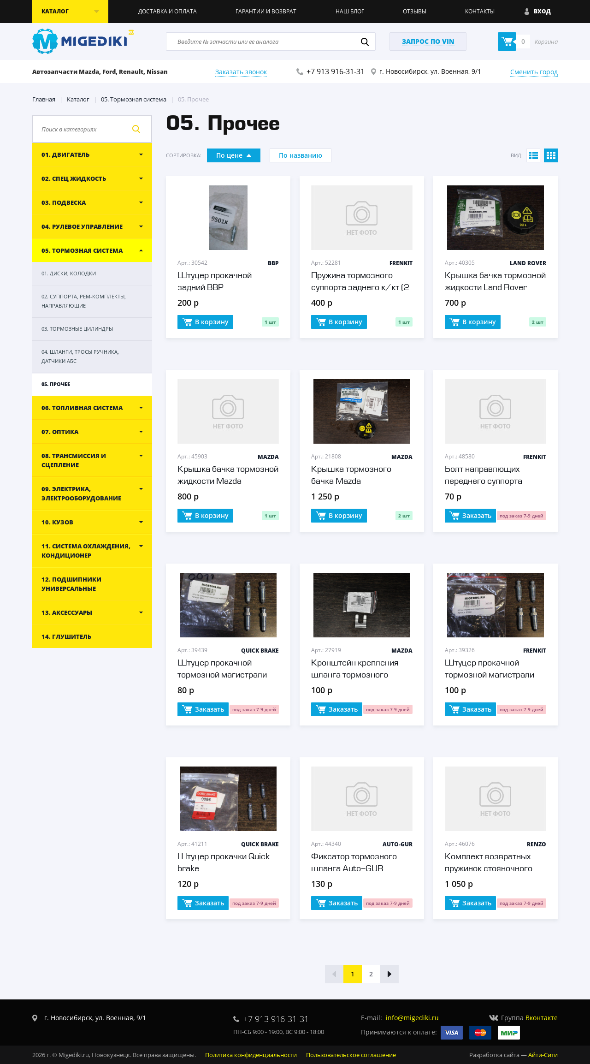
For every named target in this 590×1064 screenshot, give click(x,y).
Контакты (480, 11)
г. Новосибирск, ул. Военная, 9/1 (430, 71)
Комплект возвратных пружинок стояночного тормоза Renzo (488, 869)
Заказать (470, 516)
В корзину (205, 322)
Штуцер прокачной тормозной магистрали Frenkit (489, 675)
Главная (43, 99)
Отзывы (414, 11)
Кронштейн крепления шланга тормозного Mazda (355, 675)
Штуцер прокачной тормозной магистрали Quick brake (222, 675)
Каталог (78, 99)
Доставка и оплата (167, 11)
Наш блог (350, 11)
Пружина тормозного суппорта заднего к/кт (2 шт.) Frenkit (360, 288)
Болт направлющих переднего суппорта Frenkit (483, 481)
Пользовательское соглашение (351, 1055)
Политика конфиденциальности (251, 1055)
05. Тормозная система (133, 99)
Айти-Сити (543, 1055)
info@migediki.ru (412, 1017)
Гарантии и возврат (266, 11)
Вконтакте (541, 1017)
